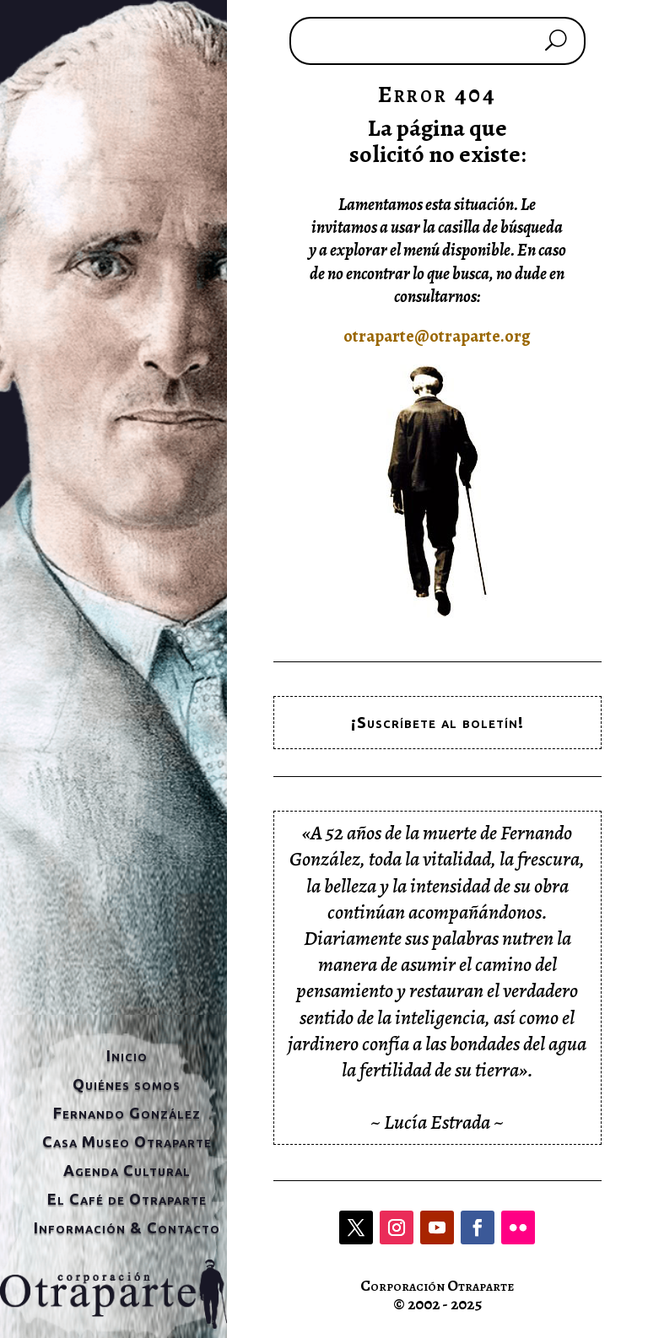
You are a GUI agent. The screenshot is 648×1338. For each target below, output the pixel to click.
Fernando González (127, 1112)
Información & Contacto (127, 1227)
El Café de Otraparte (127, 1198)
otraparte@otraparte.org (437, 336)
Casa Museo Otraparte (127, 1141)
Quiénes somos (127, 1084)
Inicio (127, 1055)
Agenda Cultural (127, 1170)
